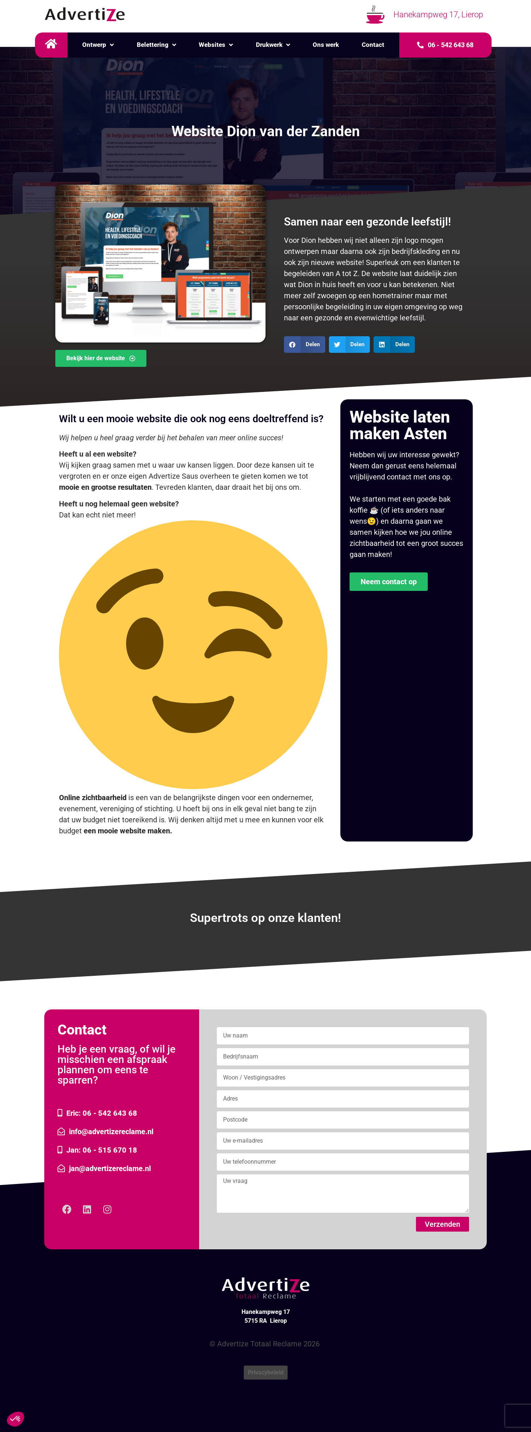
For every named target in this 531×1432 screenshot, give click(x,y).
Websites (216, 45)
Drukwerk (273, 45)
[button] (304, 344)
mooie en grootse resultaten (105, 487)
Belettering (156, 45)
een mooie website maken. (128, 830)
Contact (373, 44)
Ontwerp (98, 45)
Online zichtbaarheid (92, 797)
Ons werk (326, 44)
